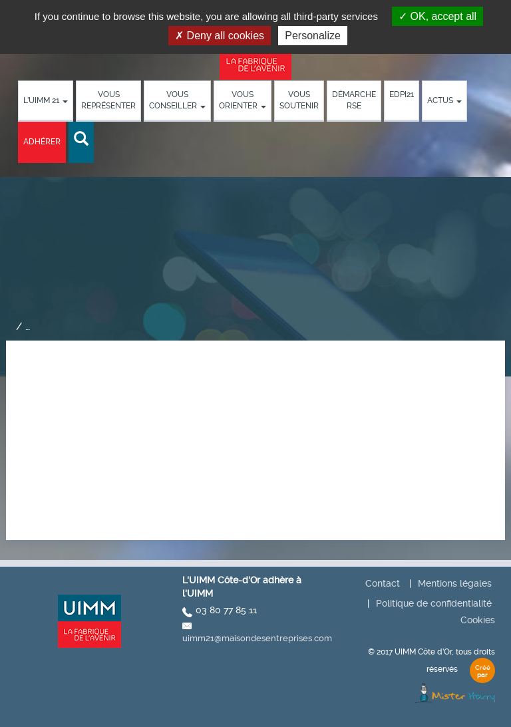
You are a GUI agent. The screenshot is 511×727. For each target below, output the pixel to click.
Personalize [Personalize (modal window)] (313, 35)
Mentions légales (455, 583)
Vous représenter (108, 100)
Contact (382, 583)
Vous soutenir (299, 100)
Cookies (477, 620)
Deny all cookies (219, 35)
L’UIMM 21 (45, 100)
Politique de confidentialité (434, 603)
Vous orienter (242, 100)
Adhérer (42, 141)
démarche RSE (354, 100)
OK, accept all (437, 16)
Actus (444, 100)
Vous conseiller (177, 100)
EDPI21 (401, 94)
